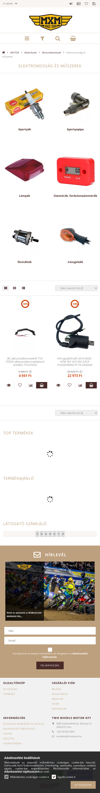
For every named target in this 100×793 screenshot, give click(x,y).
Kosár (55, 703)
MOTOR (14, 52)
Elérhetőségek (12, 743)
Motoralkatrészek (51, 52)
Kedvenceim (59, 708)
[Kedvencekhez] (19, 385)
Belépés (71, 3)
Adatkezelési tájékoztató (19, 728)
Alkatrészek (30, 52)
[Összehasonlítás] (30, 385)
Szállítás (8, 738)
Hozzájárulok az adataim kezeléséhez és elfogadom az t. (50, 655)
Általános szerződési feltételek (23, 723)
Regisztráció (60, 693)
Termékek (9, 693)
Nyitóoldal (10, 689)
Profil (78, 3)
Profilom (57, 698)
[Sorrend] (76, 288)
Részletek (8, 385)
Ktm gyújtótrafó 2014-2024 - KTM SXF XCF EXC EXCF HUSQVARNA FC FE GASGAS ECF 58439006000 (75, 363)
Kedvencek (86, 3)
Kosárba (41, 385)
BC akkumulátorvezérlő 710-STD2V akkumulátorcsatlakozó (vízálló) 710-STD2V (25, 361)
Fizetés (7, 733)
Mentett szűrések (94, 3)
